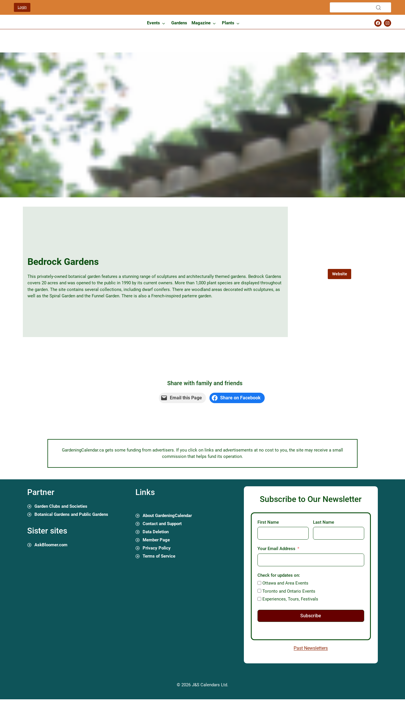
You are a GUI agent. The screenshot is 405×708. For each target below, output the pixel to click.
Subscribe (310, 615)
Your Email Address (276, 548)
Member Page (156, 540)
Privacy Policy (157, 548)
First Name (268, 522)
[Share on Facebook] (237, 398)
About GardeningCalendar (167, 515)
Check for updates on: (278, 575)
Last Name (323, 522)
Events (153, 23)
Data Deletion (156, 531)
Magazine (201, 23)
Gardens (179, 23)
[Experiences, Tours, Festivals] (259, 599)
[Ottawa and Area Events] (259, 583)
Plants (228, 23)
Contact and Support (162, 523)
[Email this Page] (182, 398)
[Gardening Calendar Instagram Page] (387, 23)
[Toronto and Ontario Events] (259, 591)
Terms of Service (159, 556)
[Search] (360, 7)
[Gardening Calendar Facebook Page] (378, 23)
